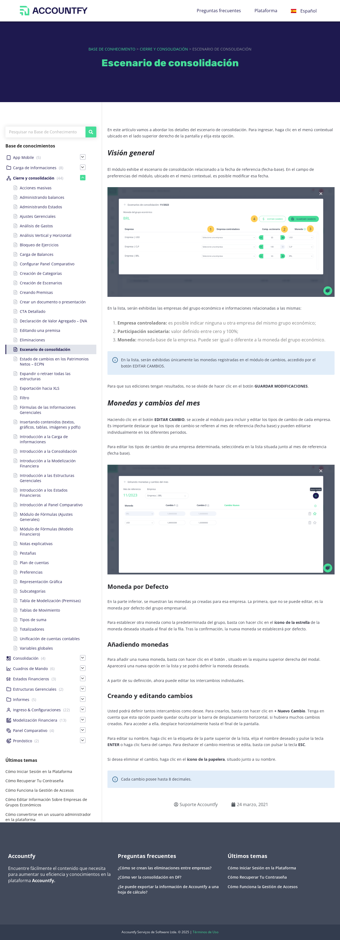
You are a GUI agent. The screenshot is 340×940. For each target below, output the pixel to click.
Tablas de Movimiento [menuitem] (40, 610)
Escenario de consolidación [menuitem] (45, 349)
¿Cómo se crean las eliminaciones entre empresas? (164, 867)
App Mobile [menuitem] (23, 157)
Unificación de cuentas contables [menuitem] (50, 638)
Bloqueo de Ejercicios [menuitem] (39, 244)
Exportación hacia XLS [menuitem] (39, 388)
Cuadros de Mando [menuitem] (30, 668)
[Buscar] (90, 132)
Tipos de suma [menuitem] (33, 619)
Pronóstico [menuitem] (22, 740)
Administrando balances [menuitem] (42, 197)
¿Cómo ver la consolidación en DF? (149, 877)
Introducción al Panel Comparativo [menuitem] (51, 504)
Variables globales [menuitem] (36, 648)
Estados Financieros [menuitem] (31, 678)
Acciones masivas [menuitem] (36, 187)
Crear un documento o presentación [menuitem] (53, 301)
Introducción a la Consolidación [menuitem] (48, 451)
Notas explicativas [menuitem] (36, 543)
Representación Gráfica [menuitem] (41, 581)
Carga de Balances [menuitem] (36, 254)
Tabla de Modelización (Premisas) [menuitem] (50, 600)
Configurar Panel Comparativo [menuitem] (47, 263)
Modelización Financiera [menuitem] (35, 720)
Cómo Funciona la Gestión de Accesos (39, 790)
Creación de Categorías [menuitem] (41, 273)
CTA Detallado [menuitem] (32, 311)
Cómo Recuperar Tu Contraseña (34, 780)
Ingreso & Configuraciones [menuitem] (37, 709)
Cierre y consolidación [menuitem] (33, 178)
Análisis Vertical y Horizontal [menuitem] (45, 235)
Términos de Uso (205, 932)
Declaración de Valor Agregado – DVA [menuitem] (53, 320)
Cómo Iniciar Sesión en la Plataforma (38, 771)
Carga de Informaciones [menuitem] (34, 167)
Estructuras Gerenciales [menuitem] (34, 689)
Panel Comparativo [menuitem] (30, 730)
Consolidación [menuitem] (26, 658)
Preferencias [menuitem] (31, 572)
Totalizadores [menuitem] (32, 629)
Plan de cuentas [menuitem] (34, 562)
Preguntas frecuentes (219, 11)
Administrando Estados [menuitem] (41, 206)
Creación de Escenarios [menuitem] (41, 282)
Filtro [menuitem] (24, 397)
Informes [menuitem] (21, 699)
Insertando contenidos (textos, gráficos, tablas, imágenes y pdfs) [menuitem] (50, 424)
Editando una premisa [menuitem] (40, 330)
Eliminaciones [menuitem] (32, 339)
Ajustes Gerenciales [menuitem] (38, 216)
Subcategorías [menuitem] (33, 591)
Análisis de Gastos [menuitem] (36, 225)
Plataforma (266, 11)
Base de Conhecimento (111, 49)
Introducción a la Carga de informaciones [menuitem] (44, 439)
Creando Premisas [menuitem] (36, 292)
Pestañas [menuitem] (28, 553)
